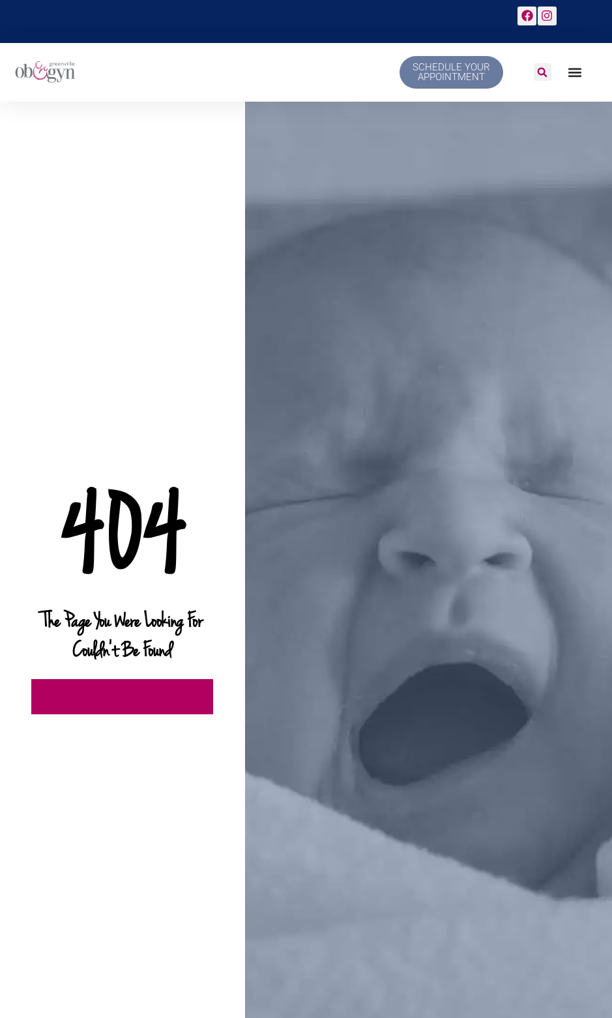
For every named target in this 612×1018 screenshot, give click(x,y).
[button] (542, 72)
